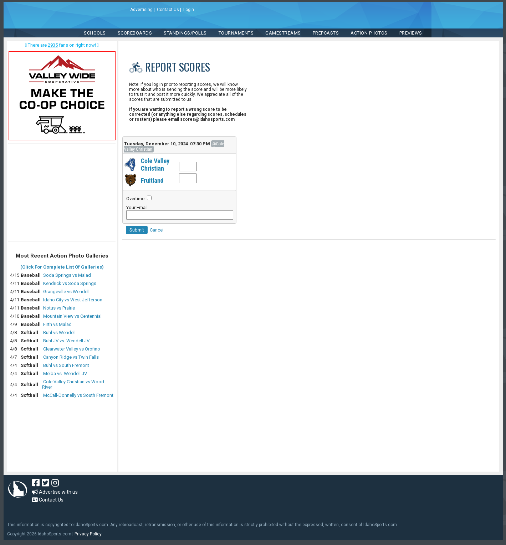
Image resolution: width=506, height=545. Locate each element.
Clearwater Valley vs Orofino (71, 349)
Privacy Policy (88, 533)
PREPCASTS (326, 33)
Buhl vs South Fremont (66, 365)
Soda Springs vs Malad (67, 275)
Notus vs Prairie (59, 308)
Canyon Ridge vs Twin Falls (71, 357)
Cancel (157, 230)
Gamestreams (283, 33)
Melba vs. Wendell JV (65, 373)
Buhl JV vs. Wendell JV (66, 340)
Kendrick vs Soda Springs (69, 283)
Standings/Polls (185, 33)
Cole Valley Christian (155, 164)
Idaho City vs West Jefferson (72, 299)
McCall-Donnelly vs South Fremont (78, 395)
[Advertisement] (62, 193)
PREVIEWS (410, 33)
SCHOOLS (95, 33)
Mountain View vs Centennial (72, 316)
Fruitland (152, 180)
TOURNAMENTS (236, 33)
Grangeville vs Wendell (66, 291)
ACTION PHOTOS (369, 33)
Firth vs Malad (57, 324)
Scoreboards (135, 33)
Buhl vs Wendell (59, 332)
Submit (136, 230)
